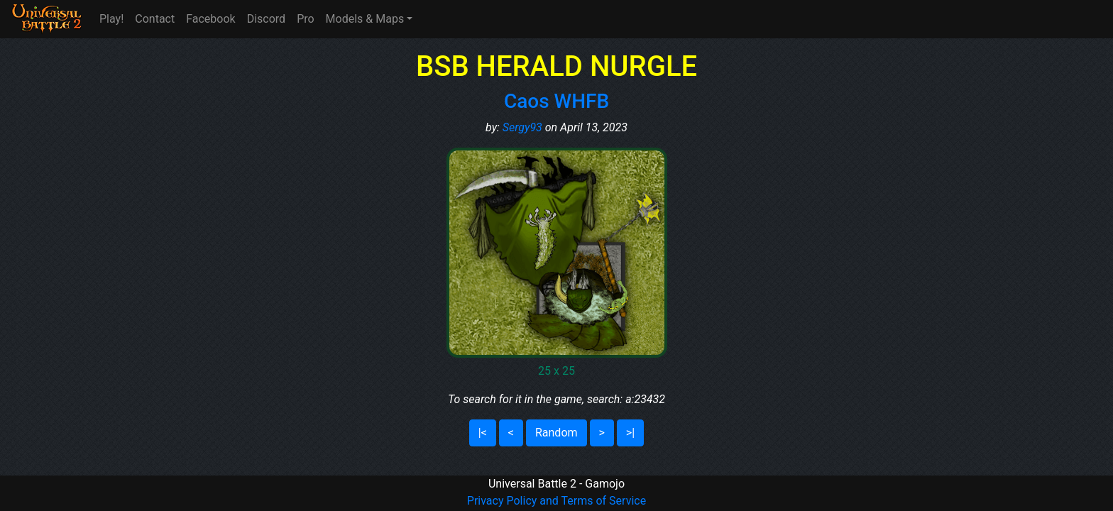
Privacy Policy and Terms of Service (556, 500)
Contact (155, 19)
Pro (305, 19)
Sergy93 (522, 127)
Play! (111, 19)
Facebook (210, 19)
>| (630, 432)
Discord (266, 19)
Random (556, 432)
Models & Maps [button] (365, 19)
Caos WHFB (556, 101)
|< (482, 432)
